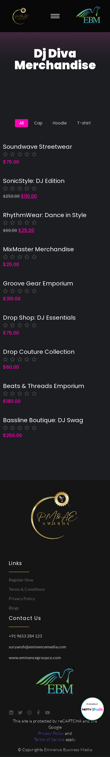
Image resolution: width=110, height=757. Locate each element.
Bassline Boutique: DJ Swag (43, 420)
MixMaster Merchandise (38, 249)
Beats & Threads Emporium (43, 386)
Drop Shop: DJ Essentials (39, 317)
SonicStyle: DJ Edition (34, 181)
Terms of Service (49, 739)
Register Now (21, 579)
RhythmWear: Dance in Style (45, 215)
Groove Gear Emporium (38, 283)
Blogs (14, 607)
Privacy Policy (22, 598)
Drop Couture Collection (39, 352)
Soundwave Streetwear (37, 146)
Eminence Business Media (68, 749)
